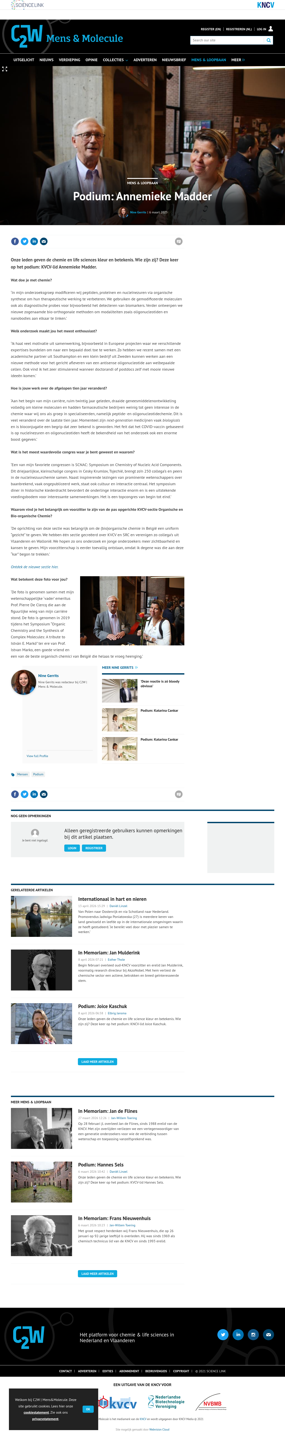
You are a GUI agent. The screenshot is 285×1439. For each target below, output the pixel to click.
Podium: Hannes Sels (100, 1164)
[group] (237, 59)
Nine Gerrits (138, 212)
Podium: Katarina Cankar (159, 710)
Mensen (22, 774)
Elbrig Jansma (117, 1013)
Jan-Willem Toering (124, 1118)
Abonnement (129, 1371)
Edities (107, 1371)
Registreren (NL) (239, 29)
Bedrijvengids (156, 1371)
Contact (65, 1371)
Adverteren (87, 1371)
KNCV (143, 1419)
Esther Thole (116, 960)
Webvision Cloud (159, 1429)
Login (72, 848)
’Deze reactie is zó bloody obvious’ (160, 683)
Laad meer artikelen (97, 1062)
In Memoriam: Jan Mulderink (109, 952)
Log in (261, 29)
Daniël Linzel (118, 906)
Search (268, 40)
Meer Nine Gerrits (117, 667)
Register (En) (211, 29)
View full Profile (37, 756)
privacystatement (45, 1419)
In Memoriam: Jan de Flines (107, 1111)
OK (88, 1409)
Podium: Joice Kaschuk (102, 1006)
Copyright (181, 1371)
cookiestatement (36, 1412)
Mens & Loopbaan (142, 183)
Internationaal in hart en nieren (112, 899)
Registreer (93, 848)
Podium (38, 774)
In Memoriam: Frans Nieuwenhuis (114, 1218)
